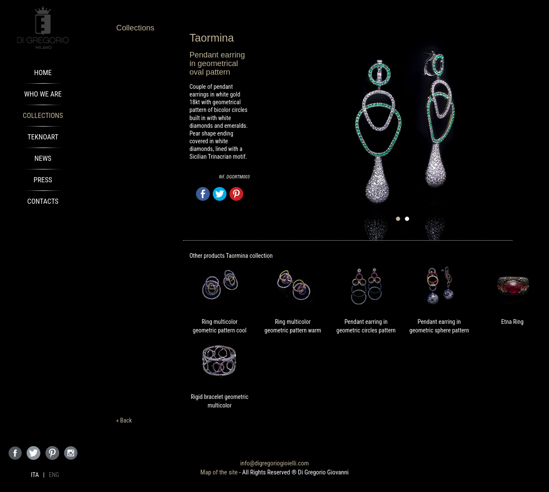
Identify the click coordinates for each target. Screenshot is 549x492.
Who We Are (43, 94)
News (42, 158)
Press (42, 180)
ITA (35, 474)
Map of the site (219, 472)
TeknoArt (42, 137)
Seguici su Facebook (15, 453)
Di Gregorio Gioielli (43, 28)
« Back (124, 420)
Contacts (43, 201)
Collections (43, 116)
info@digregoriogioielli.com (274, 463)
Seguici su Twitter (33, 453)
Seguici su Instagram (71, 453)
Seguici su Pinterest (52, 453)
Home (43, 73)
